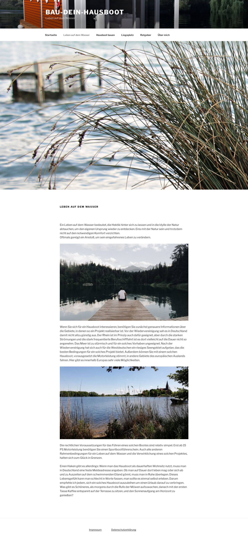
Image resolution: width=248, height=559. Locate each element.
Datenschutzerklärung (123, 529)
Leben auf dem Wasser (76, 34)
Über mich (164, 34)
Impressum (95, 529)
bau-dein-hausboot (85, 12)
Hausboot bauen (105, 34)
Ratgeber (145, 34)
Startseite (51, 34)
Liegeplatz (127, 34)
